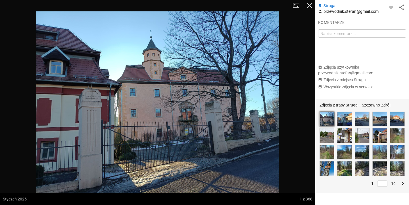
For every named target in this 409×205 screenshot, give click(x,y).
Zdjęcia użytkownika (345, 70)
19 (393, 183)
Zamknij (309, 5)
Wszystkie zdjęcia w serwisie (345, 87)
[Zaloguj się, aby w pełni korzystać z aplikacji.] (391, 7)
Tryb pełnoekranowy (298, 5)
